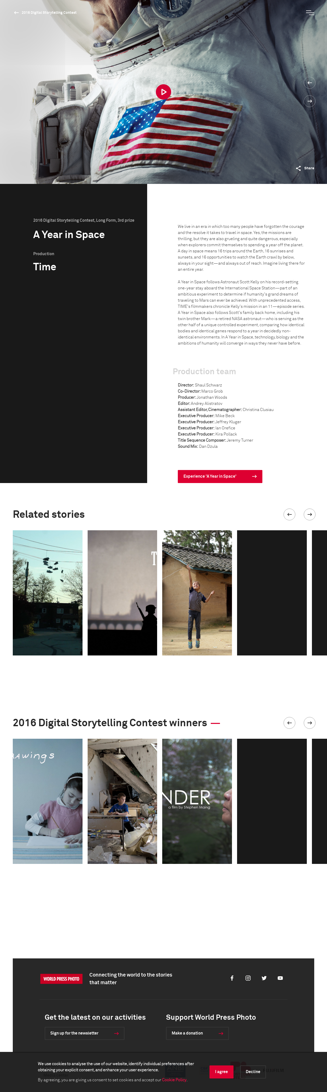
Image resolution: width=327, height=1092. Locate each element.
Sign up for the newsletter (74, 1033)
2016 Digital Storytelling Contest (49, 13)
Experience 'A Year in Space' (209, 476)
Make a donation (187, 1033)
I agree (221, 1072)
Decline (253, 1072)
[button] (289, 514)
